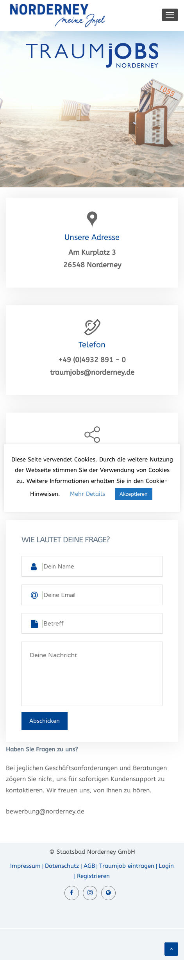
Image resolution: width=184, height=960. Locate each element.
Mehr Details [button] (87, 493)
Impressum (25, 865)
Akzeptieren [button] (134, 494)
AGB (89, 865)
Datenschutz (62, 865)
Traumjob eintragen (126, 865)
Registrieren (93, 876)
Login (166, 865)
